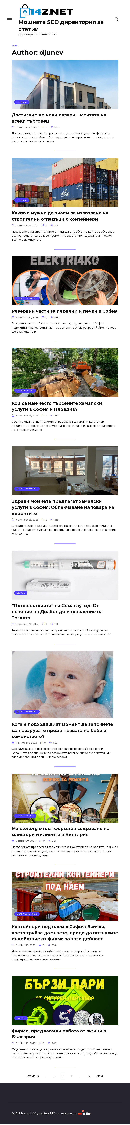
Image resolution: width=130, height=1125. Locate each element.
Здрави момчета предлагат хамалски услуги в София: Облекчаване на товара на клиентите (63, 507)
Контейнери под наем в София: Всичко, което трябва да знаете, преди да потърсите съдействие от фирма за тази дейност (65, 933)
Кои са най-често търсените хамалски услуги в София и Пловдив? (57, 406)
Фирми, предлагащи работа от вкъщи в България (59, 1034)
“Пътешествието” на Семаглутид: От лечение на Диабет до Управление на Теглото (57, 612)
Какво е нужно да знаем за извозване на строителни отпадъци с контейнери (60, 216)
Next (103, 1077)
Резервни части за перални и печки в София (65, 311)
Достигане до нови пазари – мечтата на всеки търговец (59, 117)
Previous (30, 1077)
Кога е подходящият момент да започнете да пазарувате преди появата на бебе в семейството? (62, 731)
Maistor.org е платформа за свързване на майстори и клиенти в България (61, 832)
